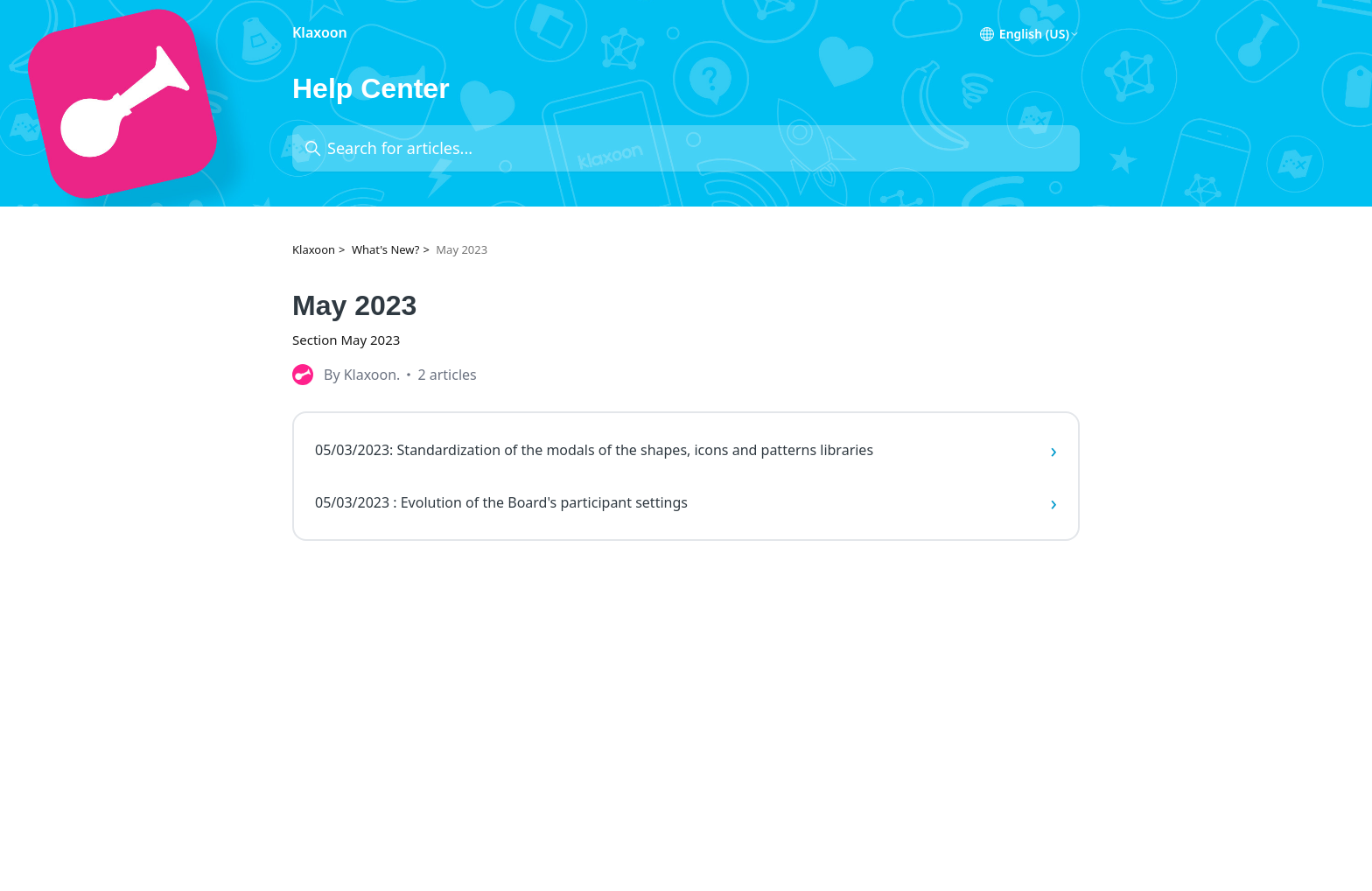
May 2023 (461, 249)
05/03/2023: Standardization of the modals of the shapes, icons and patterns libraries (686, 450)
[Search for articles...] (686, 148)
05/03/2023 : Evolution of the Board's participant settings (686, 502)
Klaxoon (313, 249)
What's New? (386, 249)
